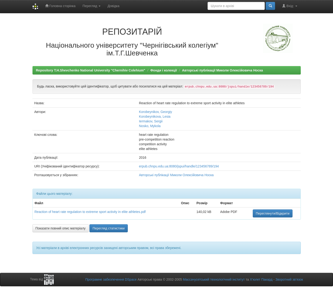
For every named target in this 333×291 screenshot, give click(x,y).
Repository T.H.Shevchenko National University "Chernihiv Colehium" (90, 70)
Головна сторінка (60, 6)
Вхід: (289, 6)
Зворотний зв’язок (289, 279)
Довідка (113, 6)
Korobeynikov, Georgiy (155, 112)
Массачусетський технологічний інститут (214, 279)
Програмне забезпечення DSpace (110, 279)
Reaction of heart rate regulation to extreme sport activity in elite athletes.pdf (90, 212)
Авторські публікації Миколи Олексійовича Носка (222, 70)
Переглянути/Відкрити (272, 213)
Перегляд (91, 6)
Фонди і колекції (163, 70)
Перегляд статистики (108, 228)
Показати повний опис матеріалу (61, 228)
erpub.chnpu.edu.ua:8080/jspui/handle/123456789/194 (179, 166)
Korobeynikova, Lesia (154, 116)
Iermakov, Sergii (150, 121)
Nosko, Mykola (149, 126)
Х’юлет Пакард (261, 279)
